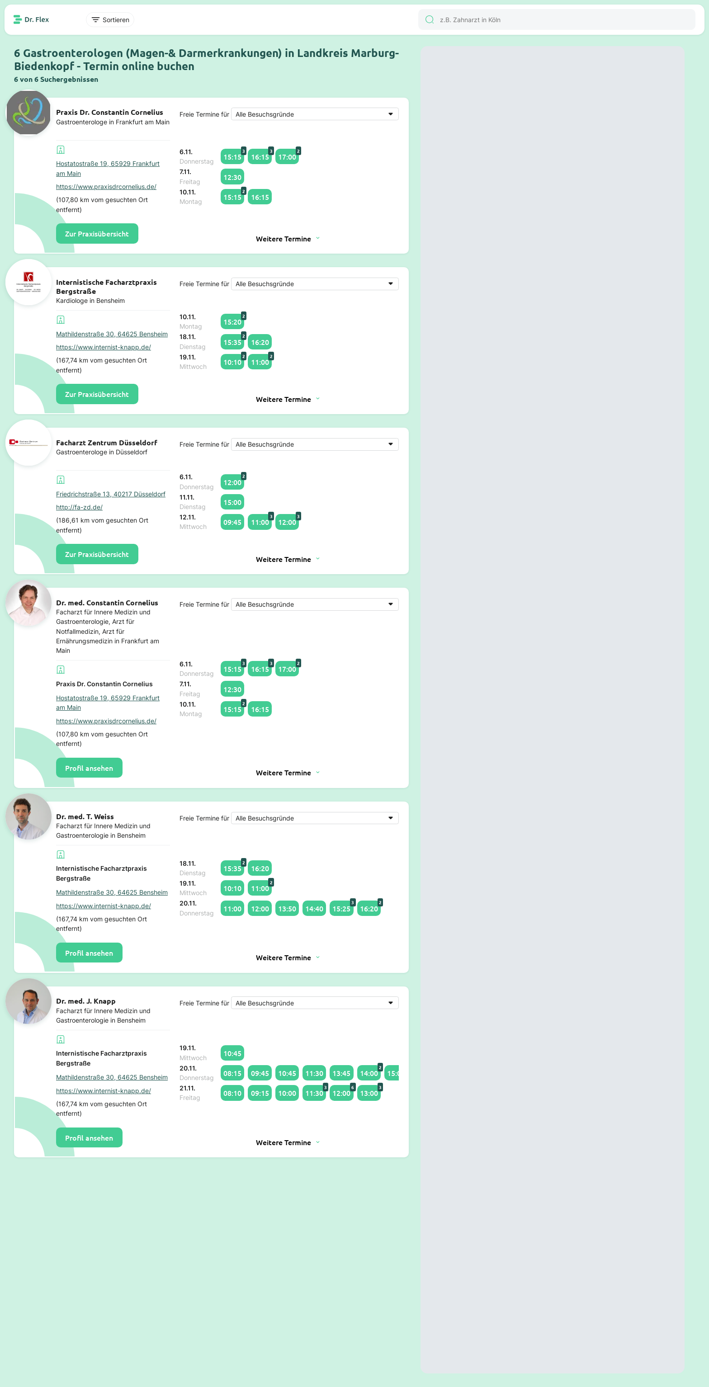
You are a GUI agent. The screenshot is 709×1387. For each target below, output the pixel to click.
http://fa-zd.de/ (79, 507)
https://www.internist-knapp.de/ (103, 347)
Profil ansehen (89, 768)
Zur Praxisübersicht (97, 233)
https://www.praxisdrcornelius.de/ (106, 186)
